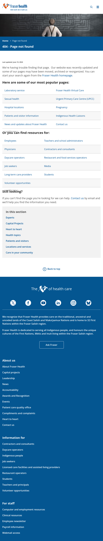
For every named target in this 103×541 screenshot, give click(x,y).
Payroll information (13, 527)
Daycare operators (15, 157)
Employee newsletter (14, 521)
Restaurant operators (14, 473)
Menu (98, 7)
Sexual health (12, 98)
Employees (10, 140)
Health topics (13, 235)
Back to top (54, 268)
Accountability (10, 390)
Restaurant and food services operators (65, 157)
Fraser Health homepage (57, 75)
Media (47, 166)
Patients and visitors (17, 241)
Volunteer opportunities (17, 183)
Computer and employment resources (23, 509)
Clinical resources (12, 515)
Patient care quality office (16, 407)
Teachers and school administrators (63, 140)
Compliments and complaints (18, 413)
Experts (10, 217)
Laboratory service (15, 90)
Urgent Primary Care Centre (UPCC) (75, 98)
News (5, 384)
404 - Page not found (18, 47)
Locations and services (18, 246)
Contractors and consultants (59, 149)
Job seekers (11, 166)
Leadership (8, 378)
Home (5, 40)
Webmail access (11, 532)
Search (91, 7)
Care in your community (19, 252)
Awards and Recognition (15, 395)
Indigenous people (12, 455)
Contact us (61, 124)
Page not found (19, 40)
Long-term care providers (18, 174)
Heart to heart (14, 229)
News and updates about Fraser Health (26, 124)
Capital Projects (14, 223)
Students (49, 174)
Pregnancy (61, 107)
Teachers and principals (15, 484)
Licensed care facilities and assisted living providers (31, 467)
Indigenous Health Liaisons (70, 115)
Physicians (10, 149)
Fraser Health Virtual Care (70, 90)
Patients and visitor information (22, 115)
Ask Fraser (51, 344)
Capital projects (11, 372)
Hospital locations (14, 107)
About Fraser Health (13, 366)
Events (6, 401)
